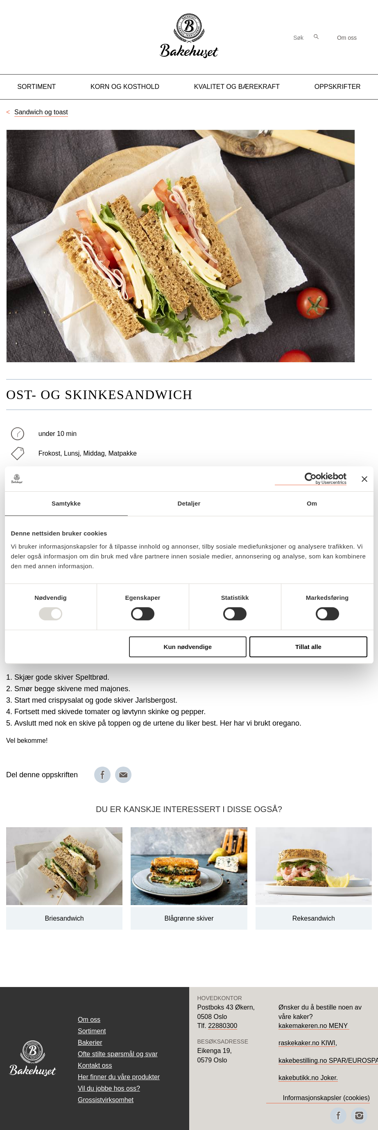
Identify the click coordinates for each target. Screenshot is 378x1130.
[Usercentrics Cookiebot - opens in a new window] (310, 478)
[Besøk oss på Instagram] (359, 1115)
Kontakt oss (95, 1065)
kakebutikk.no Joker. (308, 1077)
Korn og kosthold (125, 86)
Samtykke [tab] (66, 503)
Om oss (347, 37)
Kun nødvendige (188, 646)
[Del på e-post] (123, 775)
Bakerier (90, 1042)
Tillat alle (308, 646)
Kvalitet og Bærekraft (237, 86)
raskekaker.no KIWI (306, 1042)
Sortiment (36, 86)
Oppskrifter (338, 86)
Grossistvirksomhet (106, 1099)
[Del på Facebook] (102, 775)
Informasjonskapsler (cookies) (326, 1097)
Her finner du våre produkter (119, 1076)
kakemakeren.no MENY (313, 1025)
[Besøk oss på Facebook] (338, 1115)
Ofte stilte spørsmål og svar (118, 1054)
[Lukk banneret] (364, 479)
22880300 (222, 1025)
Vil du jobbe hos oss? (109, 1088)
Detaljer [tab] (189, 503)
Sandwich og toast (41, 112)
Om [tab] (312, 503)
